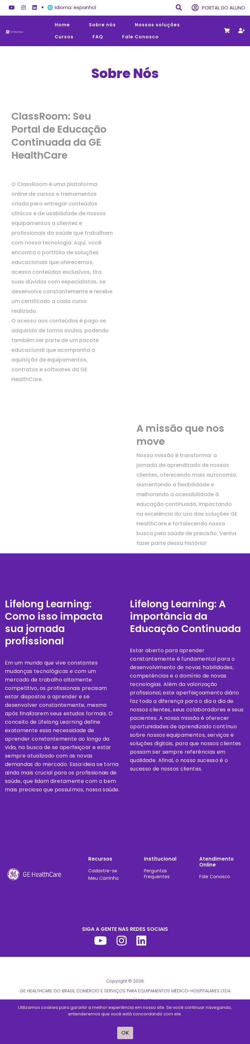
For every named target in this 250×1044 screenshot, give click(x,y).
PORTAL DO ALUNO (218, 8)
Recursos (100, 858)
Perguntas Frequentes (157, 873)
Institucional (160, 858)
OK (125, 1033)
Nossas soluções (157, 24)
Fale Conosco (140, 36)
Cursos (64, 36)
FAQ (97, 36)
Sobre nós (102, 24)
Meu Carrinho (103, 878)
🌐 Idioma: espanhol (71, 7)
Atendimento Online (216, 861)
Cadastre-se (102, 870)
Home (62, 24)
